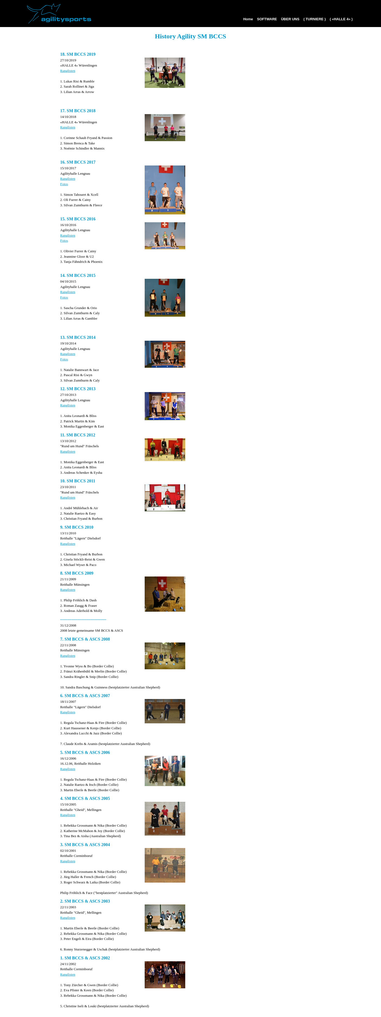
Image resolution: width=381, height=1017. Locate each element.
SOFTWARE (267, 19)
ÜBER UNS (290, 19)
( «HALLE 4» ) (341, 19)
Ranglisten (67, 71)
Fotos (64, 184)
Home (248, 19)
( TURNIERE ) (314, 19)
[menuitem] (247, 21)
